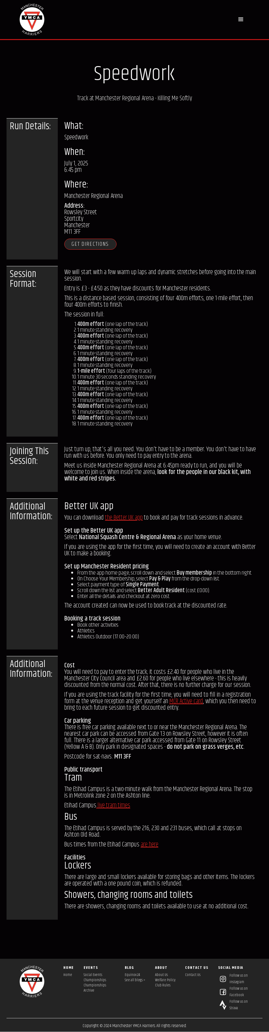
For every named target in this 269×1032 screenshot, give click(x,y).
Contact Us (192, 975)
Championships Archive (95, 988)
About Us (161, 975)
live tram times (113, 806)
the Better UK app (124, 518)
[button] (241, 19)
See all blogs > (135, 980)
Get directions (92, 244)
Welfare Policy (165, 980)
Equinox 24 (132, 975)
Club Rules (162, 985)
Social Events (93, 975)
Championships (95, 980)
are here (149, 845)
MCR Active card (186, 701)
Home (67, 975)
